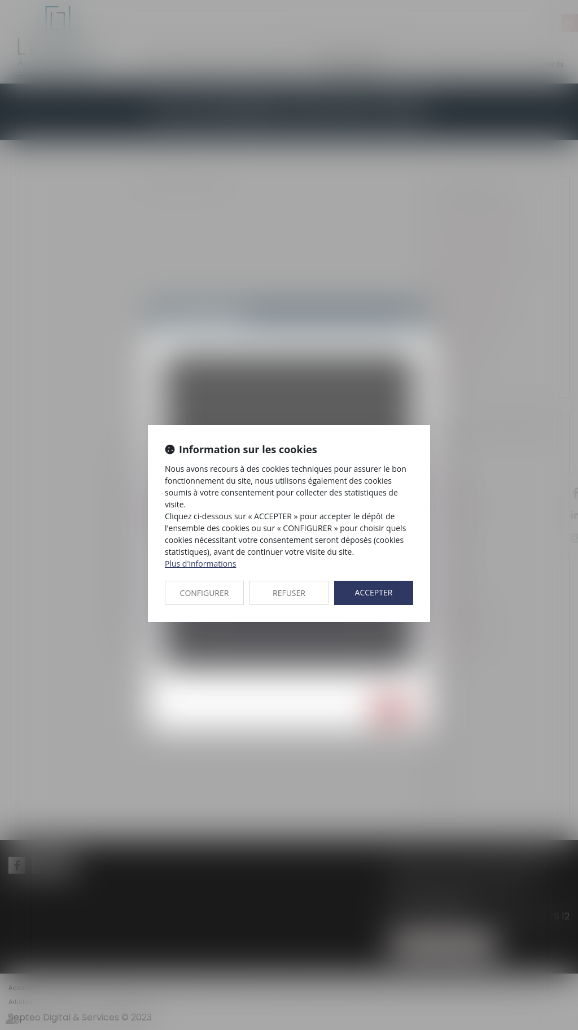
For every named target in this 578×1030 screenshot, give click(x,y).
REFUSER (289, 593)
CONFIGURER (204, 593)
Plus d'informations (200, 563)
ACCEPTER (374, 592)
